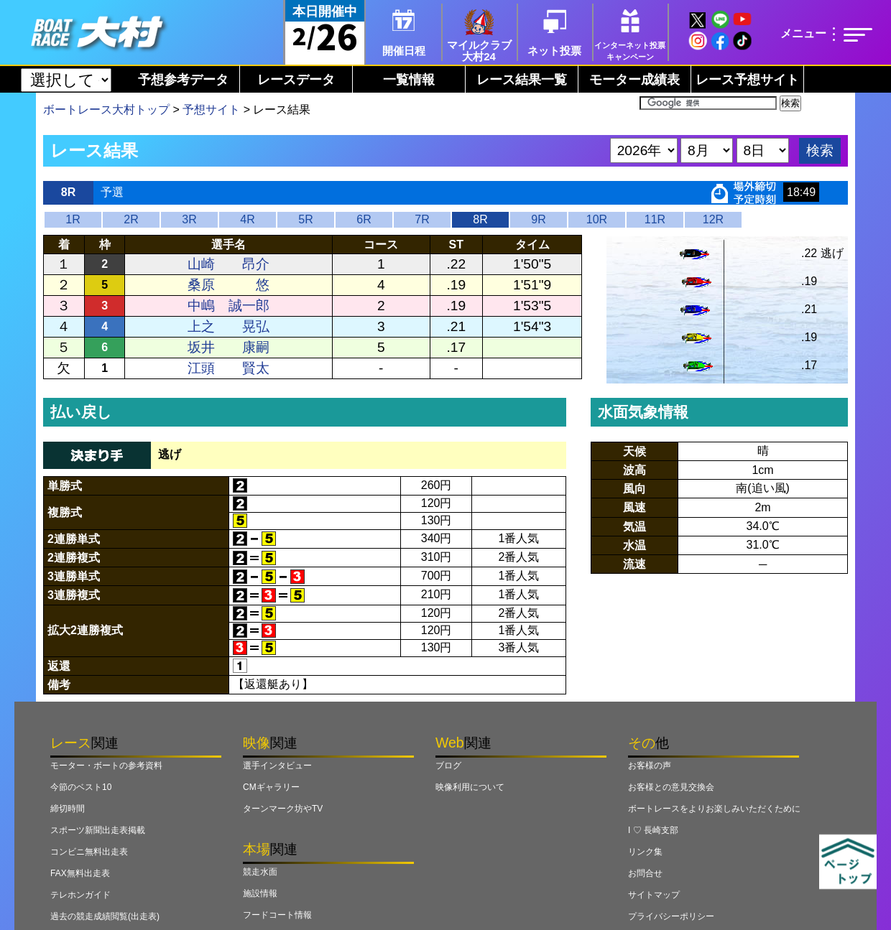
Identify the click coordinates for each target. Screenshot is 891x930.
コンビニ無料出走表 (89, 852)
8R (480, 219)
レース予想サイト (747, 80)
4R (247, 219)
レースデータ (296, 80)
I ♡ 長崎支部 (653, 830)
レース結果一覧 (521, 80)
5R (305, 219)
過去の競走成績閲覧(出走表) (105, 916)
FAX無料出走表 (80, 873)
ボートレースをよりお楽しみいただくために (714, 809)
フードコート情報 (277, 915)
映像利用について (469, 787)
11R (655, 219)
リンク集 (645, 852)
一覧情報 (409, 80)
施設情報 (260, 893)
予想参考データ (183, 80)
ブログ (448, 766)
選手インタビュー (277, 766)
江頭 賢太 (228, 368)
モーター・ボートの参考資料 (106, 766)
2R (131, 219)
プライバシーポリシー (671, 916)
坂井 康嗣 (228, 347)
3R (189, 219)
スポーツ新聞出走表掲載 (97, 830)
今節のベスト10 (80, 787)
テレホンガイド (80, 895)
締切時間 (67, 809)
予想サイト (211, 109)
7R (422, 219)
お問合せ (645, 873)
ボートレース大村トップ (106, 109)
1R (72, 219)
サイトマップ (654, 895)
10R (596, 219)
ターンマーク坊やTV (283, 809)
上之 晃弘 (228, 326)
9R (538, 219)
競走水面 (260, 872)
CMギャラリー (271, 787)
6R (363, 219)
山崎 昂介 (228, 263)
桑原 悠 (228, 284)
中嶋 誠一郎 (228, 305)
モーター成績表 (634, 80)
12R (713, 219)
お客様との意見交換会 (671, 787)
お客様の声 (649, 766)
